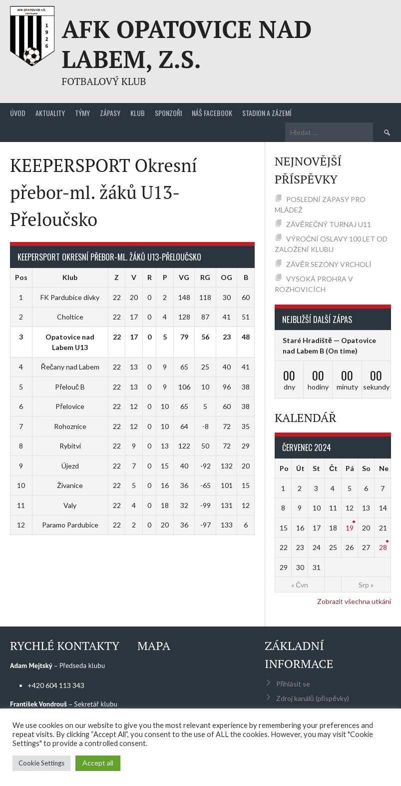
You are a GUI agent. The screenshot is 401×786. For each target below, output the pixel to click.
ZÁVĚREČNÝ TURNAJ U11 (328, 224)
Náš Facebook (212, 113)
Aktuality (50, 113)
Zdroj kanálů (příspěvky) (312, 698)
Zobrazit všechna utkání (354, 601)
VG (184, 277)
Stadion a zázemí (266, 113)
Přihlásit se (293, 684)
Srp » (366, 584)
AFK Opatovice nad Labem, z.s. (186, 44)
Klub (137, 113)
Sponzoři (168, 113)
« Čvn (299, 584)
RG (205, 277)
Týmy (82, 113)
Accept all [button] (97, 762)
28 (383, 547)
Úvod (17, 113)
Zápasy (110, 113)
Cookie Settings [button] (41, 763)
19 (350, 528)
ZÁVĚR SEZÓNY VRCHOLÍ (329, 264)
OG (226, 277)
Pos (21, 277)
